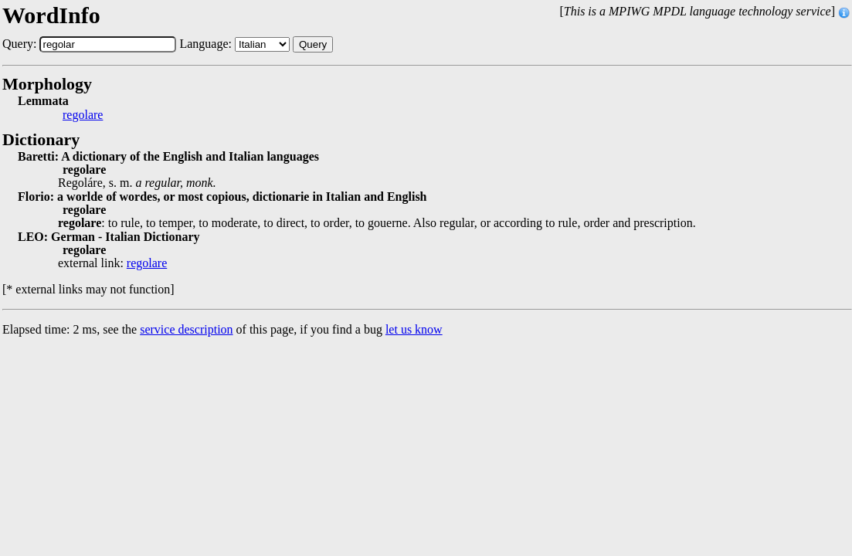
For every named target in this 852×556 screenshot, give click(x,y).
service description (186, 329)
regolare (83, 115)
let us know (414, 329)
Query (313, 44)
